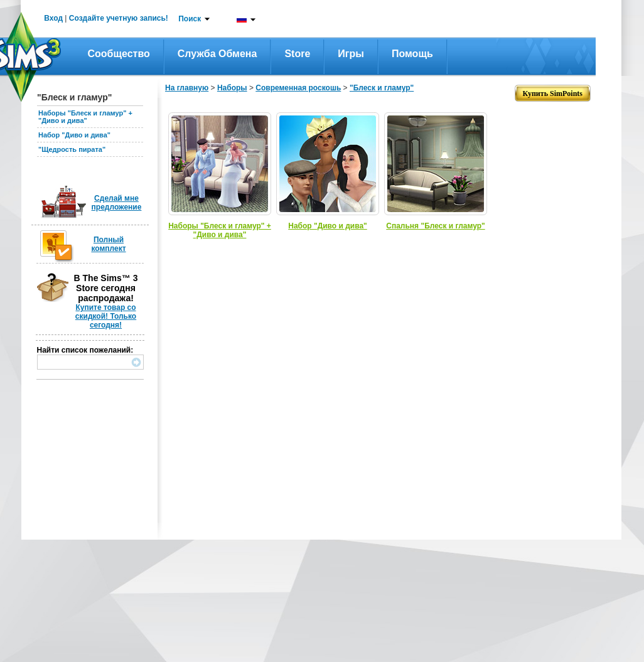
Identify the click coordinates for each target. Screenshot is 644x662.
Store (297, 53)
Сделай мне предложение (117, 202)
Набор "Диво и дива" (74, 135)
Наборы (232, 87)
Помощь (412, 53)
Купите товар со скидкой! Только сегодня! (105, 316)
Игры (351, 53)
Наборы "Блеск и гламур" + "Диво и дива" (85, 116)
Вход (53, 18)
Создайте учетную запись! (118, 18)
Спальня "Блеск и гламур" (435, 226)
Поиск (189, 18)
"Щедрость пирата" (71, 149)
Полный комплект (108, 244)
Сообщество (119, 53)
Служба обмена (217, 53)
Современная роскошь (298, 87)
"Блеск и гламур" (382, 87)
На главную (186, 87)
